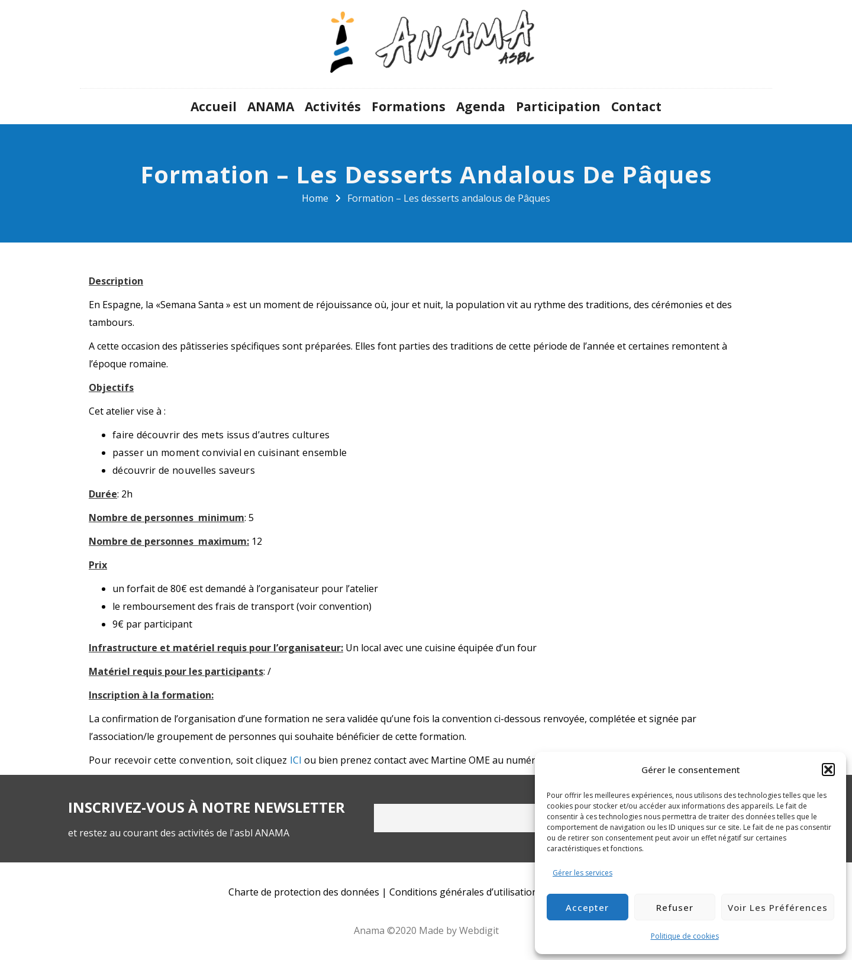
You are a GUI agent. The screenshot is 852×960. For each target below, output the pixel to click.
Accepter (587, 907)
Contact (636, 106)
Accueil (214, 106)
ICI (296, 760)
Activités (333, 106)
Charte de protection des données (303, 891)
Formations (409, 106)
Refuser (674, 907)
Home (315, 198)
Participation (558, 106)
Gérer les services (582, 873)
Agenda (480, 106)
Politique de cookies (685, 936)
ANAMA (270, 106)
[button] (828, 769)
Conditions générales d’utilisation (463, 891)
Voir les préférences (778, 907)
